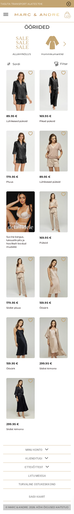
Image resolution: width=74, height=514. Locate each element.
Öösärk (43, 307)
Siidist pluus (13, 307)
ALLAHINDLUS (22, 54)
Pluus (9, 181)
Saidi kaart (37, 496)
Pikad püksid (47, 121)
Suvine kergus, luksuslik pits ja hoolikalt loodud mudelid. (16, 241)
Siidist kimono (48, 368)
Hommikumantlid (52, 54)
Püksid (43, 242)
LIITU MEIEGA (37, 475)
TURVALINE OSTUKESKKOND (37, 484)
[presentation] (64, 44)
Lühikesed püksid (16, 121)
